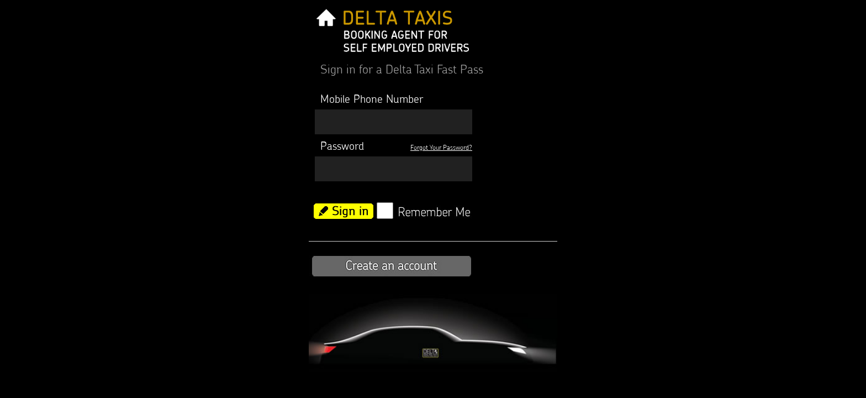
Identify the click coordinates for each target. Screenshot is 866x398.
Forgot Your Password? (441, 147)
